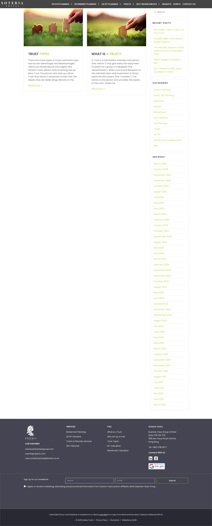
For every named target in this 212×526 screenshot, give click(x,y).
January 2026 (161, 169)
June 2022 (159, 331)
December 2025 (162, 174)
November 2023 (162, 275)
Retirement (160, 112)
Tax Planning (160, 123)
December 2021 (162, 359)
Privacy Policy (102, 520)
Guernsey (159, 101)
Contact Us (189, 4)
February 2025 (161, 219)
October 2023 (161, 281)
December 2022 (162, 309)
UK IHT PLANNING (111, 4)
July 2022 (159, 326)
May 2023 (159, 292)
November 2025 (162, 180)
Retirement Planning (87, 4)
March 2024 (160, 259)
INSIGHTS (166, 4)
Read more (34, 85)
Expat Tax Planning (164, 95)
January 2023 (161, 303)
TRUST (38, 54)
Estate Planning (162, 89)
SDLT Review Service (148, 4)
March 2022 (160, 348)
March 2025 (160, 214)
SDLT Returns (161, 117)
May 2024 (159, 247)
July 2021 (158, 382)
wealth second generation (168, 140)
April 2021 (159, 399)
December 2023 (162, 270)
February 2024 (161, 264)
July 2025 (159, 197)
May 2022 (159, 337)
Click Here (103, 514)
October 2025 (161, 186)
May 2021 (158, 393)
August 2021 (160, 376)
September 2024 (163, 236)
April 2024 (159, 253)
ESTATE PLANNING (62, 4)
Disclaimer (114, 520)
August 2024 (160, 242)
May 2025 (159, 202)
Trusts (128, 4)
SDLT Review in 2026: (168, 70)
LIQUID (134, 520)
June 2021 (159, 387)
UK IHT (157, 134)
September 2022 (163, 315)
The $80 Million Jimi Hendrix (168, 40)
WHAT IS (106, 54)
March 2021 (160, 404)
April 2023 (159, 298)
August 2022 (160, 320)
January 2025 (161, 225)
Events (177, 4)
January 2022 (161, 354)
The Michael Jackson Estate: (169, 51)
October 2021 (161, 371)
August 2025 (160, 191)
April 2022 (159, 343)
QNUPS (157, 106)
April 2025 (159, 208)
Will (155, 145)
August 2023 (160, 287)
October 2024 (161, 231)
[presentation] (44, 495)
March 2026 (160, 163)
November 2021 (162, 365)
